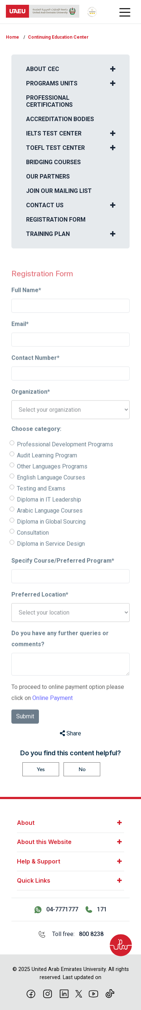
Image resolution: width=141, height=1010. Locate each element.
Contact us (45, 205)
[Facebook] (31, 993)
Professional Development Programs (65, 456)
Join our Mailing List (59, 190)
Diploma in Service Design (51, 556)
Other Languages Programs (52, 479)
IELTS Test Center (54, 133)
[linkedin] (64, 993)
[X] (78, 993)
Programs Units (51, 83)
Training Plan (48, 233)
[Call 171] (96, 909)
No (82, 769)
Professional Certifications (49, 101)
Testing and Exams (41, 501)
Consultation (33, 545)
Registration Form (56, 219)
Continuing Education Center (58, 37)
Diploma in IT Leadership (49, 512)
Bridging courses (53, 162)
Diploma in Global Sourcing (51, 534)
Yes (41, 769)
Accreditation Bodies (60, 119)
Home (12, 37)
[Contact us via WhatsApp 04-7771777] (56, 909)
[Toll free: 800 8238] (70, 934)
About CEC (42, 69)
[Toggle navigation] (125, 12)
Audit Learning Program (47, 468)
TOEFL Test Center (55, 147)
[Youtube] (93, 993)
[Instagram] (47, 993)
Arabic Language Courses (50, 523)
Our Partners (48, 176)
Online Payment (52, 710)
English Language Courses (51, 490)
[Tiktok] (110, 993)
